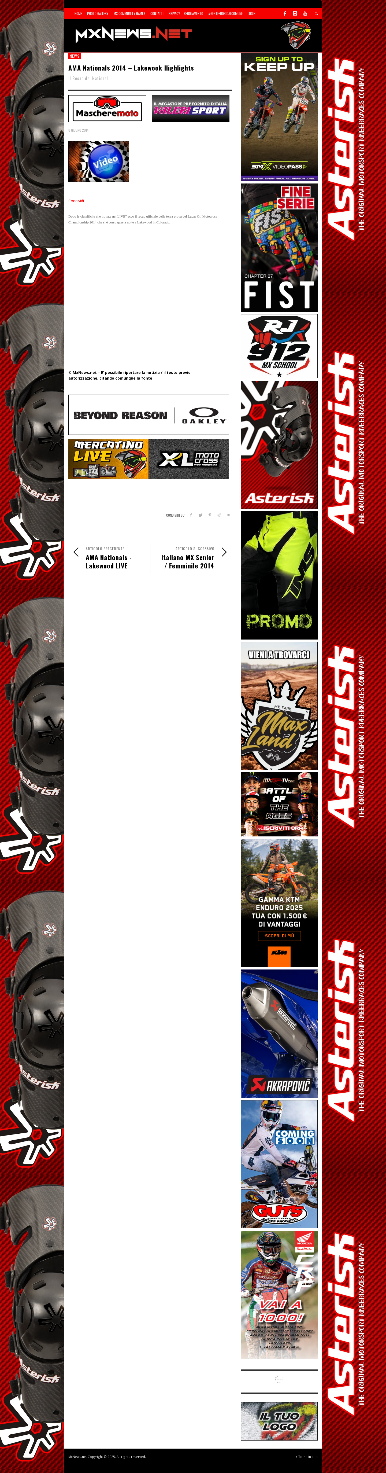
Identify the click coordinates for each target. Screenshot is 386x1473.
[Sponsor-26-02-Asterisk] (279, 444)
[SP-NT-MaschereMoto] (107, 108)
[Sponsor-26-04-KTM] (279, 902)
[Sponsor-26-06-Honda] (279, 1294)
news (75, 56)
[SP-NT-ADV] (279, 1420)
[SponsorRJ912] (279, 345)
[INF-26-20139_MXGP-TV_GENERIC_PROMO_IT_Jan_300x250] (279, 804)
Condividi (76, 200)
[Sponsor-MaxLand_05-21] (279, 705)
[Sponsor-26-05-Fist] (279, 247)
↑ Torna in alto (307, 1456)
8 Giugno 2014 (78, 130)
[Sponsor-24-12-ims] (279, 574)
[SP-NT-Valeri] (190, 108)
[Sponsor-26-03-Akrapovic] (279, 1033)
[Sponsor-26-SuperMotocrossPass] (279, 116)
